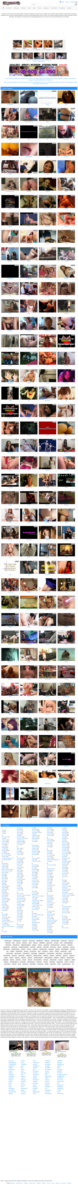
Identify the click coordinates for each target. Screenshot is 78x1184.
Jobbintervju (35, 861)
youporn (23, 1093)
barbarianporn (12, 1062)
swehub (59, 1066)
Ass (3, 852)
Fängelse (19, 862)
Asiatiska (4, 850)
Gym (18, 919)
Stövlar (63, 855)
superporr (35, 1073)
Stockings (64, 847)
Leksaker (34, 903)
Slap (48, 927)
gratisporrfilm (36, 1092)
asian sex (72, 947)
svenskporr (11, 1088)
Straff (63, 856)
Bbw (3, 875)
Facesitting (19, 858)
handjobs (12, 951)
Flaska (18, 873)
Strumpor (64, 862)
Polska (48, 880)
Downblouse (20, 840)
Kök (33, 878)
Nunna (48, 845)
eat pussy (72, 961)
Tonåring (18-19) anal (67, 895)
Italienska (34, 854)
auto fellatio (32, 947)
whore (39, 951)
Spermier (64, 835)
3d (2, 831)
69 (2, 833)
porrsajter (35, 1083)
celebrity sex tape (43, 949)
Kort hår (34, 883)
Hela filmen (34, 829)
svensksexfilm (12, 1064)
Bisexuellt (4, 886)
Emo (18, 851)
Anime (3, 846)
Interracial (34, 852)
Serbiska (49, 917)
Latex (33, 899)
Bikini (3, 881)
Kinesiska (34, 866)
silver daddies (33, 964)
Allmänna (4, 840)
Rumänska (49, 902)
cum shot (29, 949)
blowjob (46, 964)
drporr (34, 1093)
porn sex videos (9, 953)
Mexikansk (34, 922)
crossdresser (45, 951)
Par (48, 871)
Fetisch (18, 867)
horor (22, 1066)
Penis (48, 874)
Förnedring (19, 879)
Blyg (3, 890)
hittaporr (35, 1081)
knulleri (23, 1060)
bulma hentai (52, 961)
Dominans (19, 837)
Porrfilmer (62, 82)
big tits (19, 964)
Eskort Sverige (63, 78)
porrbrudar (36, 1071)
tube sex (59, 947)
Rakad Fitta (51, 82)
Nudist (48, 843)
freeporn (11, 1079)
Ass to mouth (5, 855)
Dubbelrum (19, 843)
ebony (30, 942)
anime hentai (8, 944)
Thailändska (65, 889)
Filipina (18, 870)
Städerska (64, 843)
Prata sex (31, 78)
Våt (63, 916)
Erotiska (19, 852)
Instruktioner (35, 851)
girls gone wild (60, 961)
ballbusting (62, 957)
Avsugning (4, 859)
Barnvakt (4, 872)
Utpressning (65, 912)
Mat (33, 921)
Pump (48, 891)
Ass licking (4, 853)
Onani (48, 856)
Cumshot (4, 924)
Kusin (33, 886)
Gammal (19, 896)
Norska (48, 842)
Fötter (18, 880)
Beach (3, 878)
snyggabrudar (61, 1076)
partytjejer (11, 1074)
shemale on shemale (38, 957)
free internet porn (70, 957)
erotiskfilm (60, 1060)
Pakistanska (50, 868)
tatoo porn (35, 942)
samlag (10, 1093)
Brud (3, 902)
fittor (22, 1067)
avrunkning (24, 1088)
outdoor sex (65, 955)
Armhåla (4, 849)
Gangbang (19, 901)
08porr (47, 1078)
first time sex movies (55, 944)
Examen (19, 854)
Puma (48, 890)
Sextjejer (31, 80)
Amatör (3, 841)
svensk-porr (36, 1062)
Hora (33, 841)
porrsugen (48, 1064)
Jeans (33, 859)
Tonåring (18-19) (66, 893)
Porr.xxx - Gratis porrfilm (39, 61)
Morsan (49, 830)
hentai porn (23, 957)
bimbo (10, 1083)
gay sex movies (18, 953)
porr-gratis (48, 1069)
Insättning (34, 849)
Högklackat (34, 835)
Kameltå (34, 865)
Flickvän (19, 876)
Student (64, 864)
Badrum (3, 868)
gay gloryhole (65, 947)
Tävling (63, 884)
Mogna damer (39, 83)
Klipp (33, 872)
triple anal (57, 949)
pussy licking (46, 944)
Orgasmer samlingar (52, 859)
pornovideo (60, 1078)
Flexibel (18, 874)
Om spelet (49, 855)
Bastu (3, 874)
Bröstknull (4, 898)
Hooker (33, 840)
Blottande (4, 889)
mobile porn (72, 955)
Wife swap (64, 927)
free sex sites (23, 961)
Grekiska (19, 911)
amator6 (59, 1062)
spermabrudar (12, 1092)
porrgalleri (47, 1067)
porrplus (47, 1079)
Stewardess (64, 846)
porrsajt (47, 1083)
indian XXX (24, 940)
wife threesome (19, 951)
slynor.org (12, 1183)
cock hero (18, 942)
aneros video (46, 947)
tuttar (58, 1067)
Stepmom (64, 844)
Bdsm (3, 877)
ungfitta (10, 1067)
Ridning (49, 898)
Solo (48, 932)
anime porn (63, 944)
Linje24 (7, 78)
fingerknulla (48, 1076)
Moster (48, 832)
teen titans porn (6, 949)
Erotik (41, 82)
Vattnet (63, 918)
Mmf (33, 928)
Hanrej (18, 926)
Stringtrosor (64, 858)
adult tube (14, 964)
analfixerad (60, 1088)
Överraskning (50, 865)
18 (2, 830)
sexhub (47, 1081)
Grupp (18, 916)
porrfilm (11, 1071)
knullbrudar (12, 1069)
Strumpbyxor (65, 861)
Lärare (33, 897)
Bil (2, 883)
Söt (63, 827)
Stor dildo (64, 849)
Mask (33, 916)
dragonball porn (42, 953)
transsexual (8, 942)
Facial (18, 859)
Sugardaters (71, 82)
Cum (3, 923)
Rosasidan (35, 80)
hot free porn (39, 961)
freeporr (35, 1078)
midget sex (45, 955)
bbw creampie (21, 955)
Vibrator (64, 921)
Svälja (63, 867)
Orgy (48, 861)
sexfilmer (47, 1062)
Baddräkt (4, 865)
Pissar (48, 877)
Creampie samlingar (6, 921)
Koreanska (34, 881)
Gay (68, 1)
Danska (18, 827)
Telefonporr (48, 78)
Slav (48, 929)
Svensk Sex (57, 82)
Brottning (4, 901)
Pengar (48, 873)
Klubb (33, 875)
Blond (3, 887)
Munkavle (49, 833)
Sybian (63, 876)
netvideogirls (42, 942)
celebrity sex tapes (15, 949)
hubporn (47, 1085)
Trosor (63, 898)
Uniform (64, 909)
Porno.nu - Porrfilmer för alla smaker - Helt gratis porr (39, 60)
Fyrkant (18, 890)
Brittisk (3, 895)
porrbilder (47, 1086)
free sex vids (53, 947)
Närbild (48, 839)
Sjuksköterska (50, 921)
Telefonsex (22, 78)
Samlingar (49, 911)
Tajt (63, 881)
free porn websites (37, 959)
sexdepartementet (62, 1074)
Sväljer (63, 868)
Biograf (3, 884)
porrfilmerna (60, 1093)
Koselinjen (36, 78)
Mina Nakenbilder (56, 78)
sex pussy (56, 942)
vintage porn (67, 959)
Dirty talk (19, 830)
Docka (18, 832)
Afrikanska (4, 837)
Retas (48, 896)
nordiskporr (12, 1076)
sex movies (45, 959)
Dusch (18, 844)
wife (7, 951)
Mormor (49, 829)
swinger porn (29, 955)
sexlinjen (35, 1067)
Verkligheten (65, 919)
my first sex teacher (68, 953)
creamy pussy (40, 964)
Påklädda (49, 870)
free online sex (14, 947)
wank (61, 942)
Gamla (18, 893)
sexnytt (47, 1071)
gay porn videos (8, 940)
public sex (6, 961)
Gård (18, 902)
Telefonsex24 (43, 78)
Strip (63, 859)
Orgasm (49, 858)
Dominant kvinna (21, 838)
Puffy (48, 888)
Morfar (48, 827)
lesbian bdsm (53, 964)
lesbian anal (51, 949)
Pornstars (57, 951)
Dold (18, 835)
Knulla (66, 82)
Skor (48, 924)
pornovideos (48, 1093)
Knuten (33, 877)
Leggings (34, 902)
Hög (33, 833)
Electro (18, 849)
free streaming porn (14, 961)
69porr (22, 1090)
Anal (3, 844)
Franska (19, 882)
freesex (23, 1078)
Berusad (4, 880)
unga (34, 1060)
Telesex (27, 78)
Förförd (18, 877)
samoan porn (25, 964)
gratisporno (12, 1066)
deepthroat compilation (23, 947)
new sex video (7, 964)
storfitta (35, 1064)
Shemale (73, 1)
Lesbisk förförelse (36, 905)
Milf (33, 925)
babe (10, 1085)
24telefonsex (60, 1064)
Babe (3, 863)
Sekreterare (49, 914)
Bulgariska (4, 907)
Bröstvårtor (4, 899)
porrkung (23, 1079)
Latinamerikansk (36, 900)
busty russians (59, 953)
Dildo (18, 829)
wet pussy (52, 955)
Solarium (49, 930)
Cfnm (3, 915)
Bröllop (3, 896)
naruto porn (24, 942)
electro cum (14, 955)
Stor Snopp (64, 852)
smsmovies (36, 1074)
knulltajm (35, 1088)
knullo (10, 1086)
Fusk (18, 887)
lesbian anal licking (48, 957)
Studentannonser (25, 82)
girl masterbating (64, 949)
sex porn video (33, 951)
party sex (40, 944)
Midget (33, 924)
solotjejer (59, 1071)
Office (48, 850)
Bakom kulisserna (6, 869)
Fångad (18, 861)
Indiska (33, 845)
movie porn (72, 949)
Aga (3, 838)
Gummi (18, 918)
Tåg (63, 880)
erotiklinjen (60, 1086)
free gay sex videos (66, 964)
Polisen (48, 879)
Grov (18, 915)
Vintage (64, 922)
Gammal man (20, 899)
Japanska (34, 858)
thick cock (30, 959)
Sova (63, 829)
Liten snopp (34, 908)
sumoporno (12, 1090)
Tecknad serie (65, 886)
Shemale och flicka (51, 920)
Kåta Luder (6, 82)
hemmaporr (36, 1079)
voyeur (70, 951)
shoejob (5, 957)
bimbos (10, 1081)
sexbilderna (36, 1066)
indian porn (47, 940)
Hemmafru (34, 830)
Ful (17, 885)
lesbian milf (70, 944)
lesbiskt (47, 1073)
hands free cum (16, 944)
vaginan (23, 1076)
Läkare (33, 894)
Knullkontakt (36, 82)
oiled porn (23, 949)
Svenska (64, 871)
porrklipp (23, 1081)
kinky (13, 942)
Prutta (48, 887)
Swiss (63, 874)
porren (22, 1083)
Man (33, 913)
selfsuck (73, 959)
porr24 (34, 1085)
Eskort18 (44, 80)
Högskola (34, 837)
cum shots (45, 961)
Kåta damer (45, 83)
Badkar (3, 866)
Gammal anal (20, 898)
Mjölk (33, 927)
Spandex (64, 832)
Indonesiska (35, 846)
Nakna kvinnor (17, 82)
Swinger (64, 873)
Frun (18, 883)
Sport (63, 837)
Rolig (48, 901)
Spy (63, 840)
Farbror (18, 864)
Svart (63, 870)
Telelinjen (11, 78)
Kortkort (34, 884)
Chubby (3, 918)
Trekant (64, 896)
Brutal (3, 904)
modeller (47, 1066)
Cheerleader (5, 917)
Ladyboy (34, 893)
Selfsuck (49, 915)
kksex (34, 1090)
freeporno (11, 1078)
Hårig (18, 927)
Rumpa (48, 904)
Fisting (18, 871)
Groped (18, 913)
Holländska (34, 838)
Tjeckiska (64, 890)
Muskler (49, 835)
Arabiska (4, 847)
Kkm (33, 868)
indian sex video (53, 959)
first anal (24, 959)
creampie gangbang (68, 942)
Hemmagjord (35, 832)
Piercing (49, 876)
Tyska (63, 902)
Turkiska (64, 899)
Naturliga (49, 840)
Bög (3, 892)
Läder (33, 891)
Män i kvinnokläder (36, 915)
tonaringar (60, 1069)
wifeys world (58, 955)
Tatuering (64, 883)
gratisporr (23, 1073)
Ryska (48, 907)
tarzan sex (30, 957)
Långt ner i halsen (36, 896)
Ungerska (64, 908)
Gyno (18, 921)
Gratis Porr (45, 82)
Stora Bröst (64, 853)
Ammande (4, 843)
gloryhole (34, 944)
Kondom (34, 880)
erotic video (18, 959)
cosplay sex (35, 949)
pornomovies (60, 1081)
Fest (18, 865)
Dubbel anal (20, 841)
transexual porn (26, 953)
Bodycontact (49, 80)
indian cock (71, 940)
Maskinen (34, 918)
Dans (3, 931)
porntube (47, 1092)
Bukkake (4, 905)
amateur (66, 961)
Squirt (63, 841)
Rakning (49, 895)
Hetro (62, 1)
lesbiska (35, 1086)
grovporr (23, 1085)
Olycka (48, 853)
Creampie (4, 920)
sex (73, 964)
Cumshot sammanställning (8, 926)
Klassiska (34, 871)
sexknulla (47, 1060)
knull (22, 1062)
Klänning (34, 869)
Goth (18, 908)
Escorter (31, 82)
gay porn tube (49, 942)
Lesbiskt (34, 906)
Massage (34, 919)
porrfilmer (59, 1073)
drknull (22, 1069)
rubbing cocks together (25, 944)
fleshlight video (40, 940)
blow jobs (26, 951)
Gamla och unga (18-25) (22, 895)
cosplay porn (5, 959)
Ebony (18, 848)
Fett (18, 868)
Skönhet (49, 923)
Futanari (19, 888)
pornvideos (48, 1090)
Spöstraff (64, 838)
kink (58, 1083)
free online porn (7, 955)
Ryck (48, 905)
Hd (32, 827)
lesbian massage (30, 961)
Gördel (18, 907)
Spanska (64, 833)
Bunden (3, 908)
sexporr (35, 1076)
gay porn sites (6, 947)
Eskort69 (11, 82)
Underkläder (65, 906)
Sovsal (63, 830)
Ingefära (34, 848)
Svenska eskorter (72, 78)
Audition (4, 856)
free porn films (64, 951)
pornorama (60, 1079)
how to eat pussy (50, 953)
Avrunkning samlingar (7, 858)
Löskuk (33, 909)
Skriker (48, 926)
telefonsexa (60, 1085)
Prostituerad (50, 885)
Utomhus (64, 911)
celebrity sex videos (38, 955)
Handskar (19, 924)
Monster (34, 930)
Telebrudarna (17, 78)
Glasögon (19, 904)
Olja (48, 852)
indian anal (17, 957)
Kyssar (33, 887)
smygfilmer (24, 1064)
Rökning (49, 899)
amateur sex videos (55, 940)
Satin (48, 912)
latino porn (39, 947)
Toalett (63, 892)
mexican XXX (64, 940)
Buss (3, 910)
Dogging (19, 833)
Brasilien (4, 893)
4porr (22, 1071)
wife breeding (34, 953)
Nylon (48, 846)
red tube (51, 951)
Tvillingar (64, 901)
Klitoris (33, 874)
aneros (59, 964)
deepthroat (56, 957)
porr (46, 1088)
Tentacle (64, 887)
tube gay (11, 957)
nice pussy (60, 959)
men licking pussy (16, 940)
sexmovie (11, 1060)
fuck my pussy (32, 940)
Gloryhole (19, 905)
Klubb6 (40, 80)
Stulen (63, 865)
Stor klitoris (64, 850)
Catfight (3, 914)
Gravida (19, 910)
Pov (48, 883)
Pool (48, 882)
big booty (12, 959)
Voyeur (63, 924)
